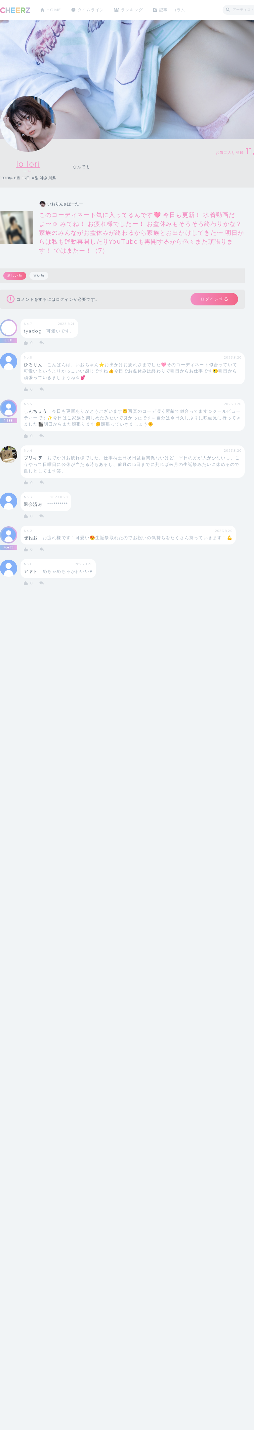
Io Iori (28, 164)
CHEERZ (15, 10)
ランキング (133, 9)
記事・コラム (173, 9)
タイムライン (91, 9)
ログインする (214, 299)
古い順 (39, 275)
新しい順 (14, 275)
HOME (54, 9)
